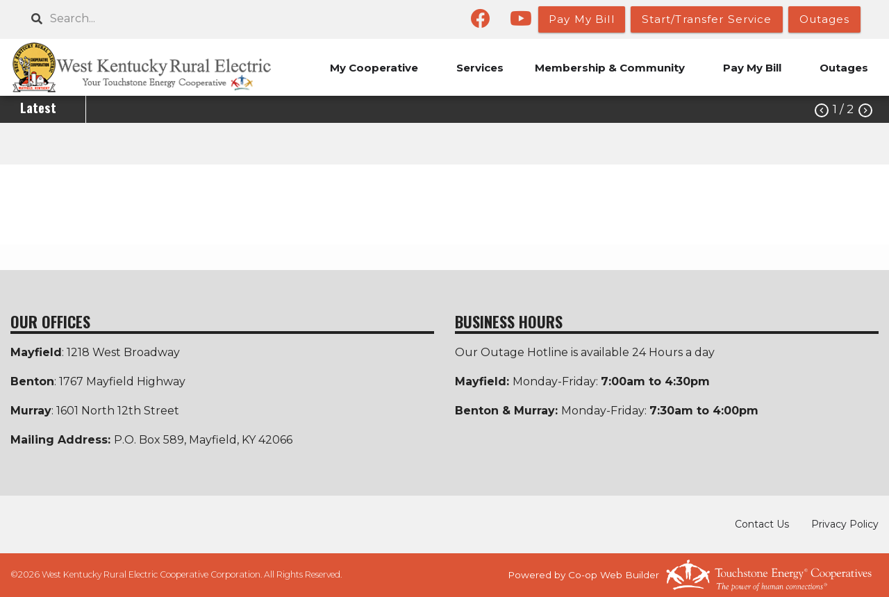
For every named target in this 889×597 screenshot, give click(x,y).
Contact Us (762, 524)
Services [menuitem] (480, 67)
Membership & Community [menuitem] (610, 67)
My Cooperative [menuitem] (374, 67)
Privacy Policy (845, 524)
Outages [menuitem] (844, 67)
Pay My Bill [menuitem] (752, 67)
